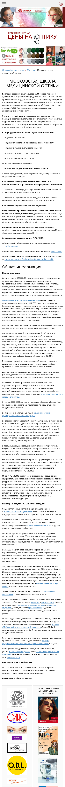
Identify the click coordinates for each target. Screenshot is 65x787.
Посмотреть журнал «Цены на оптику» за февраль (48, 691)
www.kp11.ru (56, 251)
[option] (32, 55)
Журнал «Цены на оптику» (13, 70)
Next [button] (61, 56)
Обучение (31, 70)
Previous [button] (3, 56)
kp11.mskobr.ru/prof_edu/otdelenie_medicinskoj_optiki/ (29, 259)
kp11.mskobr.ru (11, 246)
